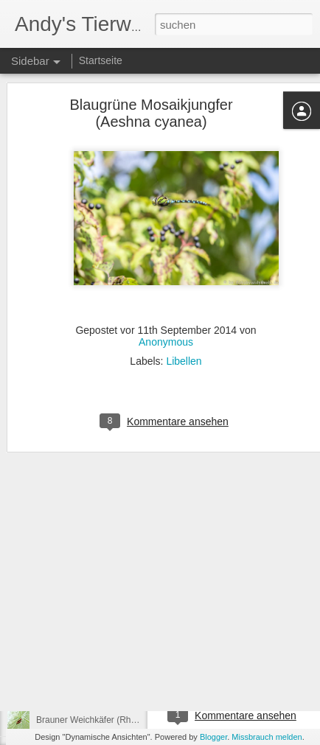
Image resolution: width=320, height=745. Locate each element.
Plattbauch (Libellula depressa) (97, 653)
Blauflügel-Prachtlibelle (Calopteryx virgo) (117, 687)
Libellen (183, 315)
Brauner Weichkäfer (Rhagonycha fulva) (114, 720)
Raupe (252, 655)
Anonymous (166, 296)
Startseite (100, 60)
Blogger (213, 736)
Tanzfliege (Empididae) (81, 620)
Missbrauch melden (267, 736)
